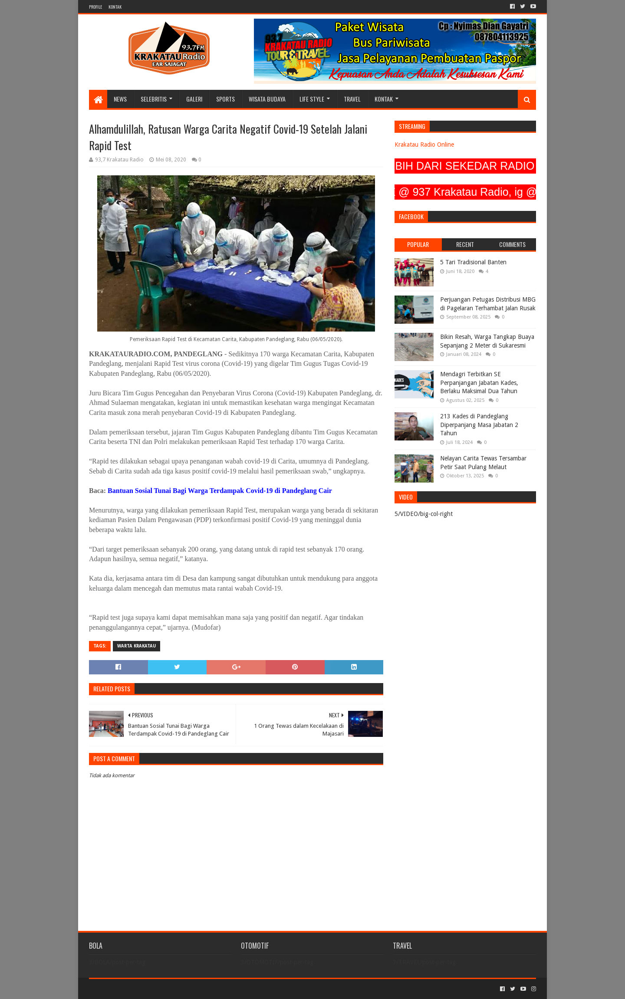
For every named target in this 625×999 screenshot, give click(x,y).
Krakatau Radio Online (424, 144)
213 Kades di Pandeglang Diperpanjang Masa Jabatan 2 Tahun (479, 425)
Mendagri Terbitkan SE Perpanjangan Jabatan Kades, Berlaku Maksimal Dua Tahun (479, 382)
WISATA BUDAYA (267, 98)
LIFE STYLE (311, 98)
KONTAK (115, 6)
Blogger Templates (187, 989)
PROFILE (95, 6)
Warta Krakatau (136, 646)
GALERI (194, 98)
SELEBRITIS (154, 98)
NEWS (120, 98)
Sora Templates (137, 989)
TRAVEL (352, 98)
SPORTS (225, 98)
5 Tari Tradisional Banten (473, 262)
